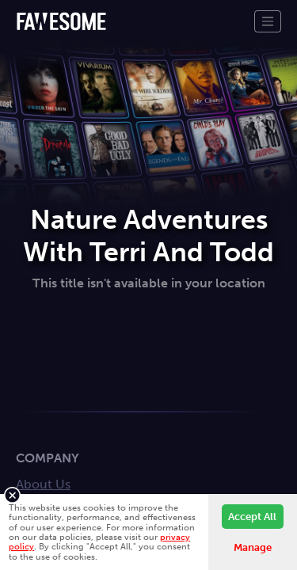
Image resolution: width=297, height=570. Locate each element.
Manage (253, 547)
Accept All (252, 516)
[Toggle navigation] (267, 21)
